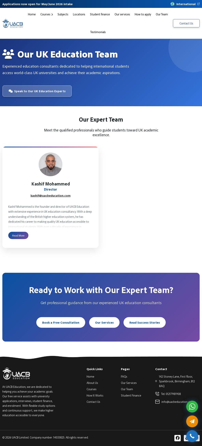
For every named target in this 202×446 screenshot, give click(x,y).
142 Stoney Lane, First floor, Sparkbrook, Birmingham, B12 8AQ (177, 381)
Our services (122, 14)
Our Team (162, 14)
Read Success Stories (144, 322)
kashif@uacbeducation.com (51, 195)
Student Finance (131, 395)
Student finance (100, 14)
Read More (18, 235)
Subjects (63, 14)
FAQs (124, 376)
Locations (79, 14)
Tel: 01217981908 (171, 394)
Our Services (104, 322)
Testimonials (98, 32)
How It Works (95, 395)
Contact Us (186, 23)
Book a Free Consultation (60, 322)
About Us (92, 383)
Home (32, 14)
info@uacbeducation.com (178, 402)
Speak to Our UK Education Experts (37, 91)
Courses (45, 14)
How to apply (143, 14)
